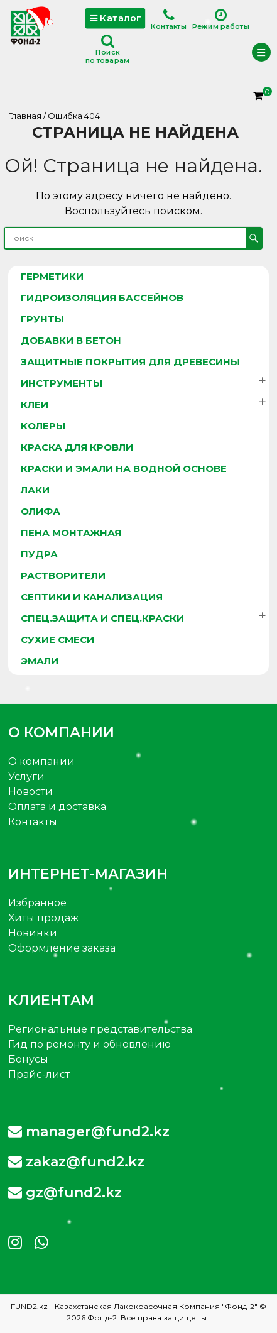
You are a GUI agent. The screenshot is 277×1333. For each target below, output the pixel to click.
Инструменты (61, 383)
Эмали (39, 661)
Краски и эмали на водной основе (124, 469)
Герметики (52, 276)
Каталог (115, 18)
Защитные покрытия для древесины (130, 362)
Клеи (34, 404)
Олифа (40, 511)
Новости (30, 792)
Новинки (32, 933)
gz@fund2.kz (65, 1192)
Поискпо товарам (107, 49)
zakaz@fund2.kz (76, 1161)
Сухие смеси (57, 639)
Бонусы (28, 1059)
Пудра (39, 554)
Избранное (37, 903)
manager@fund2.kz (89, 1131)
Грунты (42, 319)
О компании (41, 761)
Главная (24, 116)
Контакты (169, 19)
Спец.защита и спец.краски (102, 618)
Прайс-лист (39, 1074)
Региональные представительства (100, 1029)
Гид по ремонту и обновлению (89, 1044)
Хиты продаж (43, 918)
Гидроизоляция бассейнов (102, 298)
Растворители (63, 575)
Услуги (26, 776)
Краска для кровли (77, 447)
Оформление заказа (62, 948)
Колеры (43, 426)
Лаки (35, 490)
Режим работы (220, 19)
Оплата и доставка (57, 807)
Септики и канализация (92, 597)
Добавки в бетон (71, 340)
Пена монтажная (71, 533)
